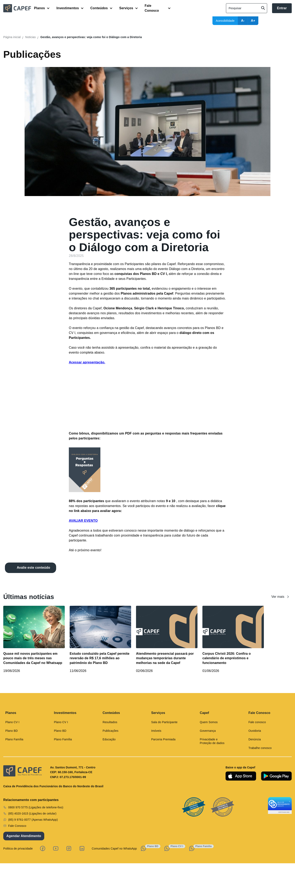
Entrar (282, 8)
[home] (18, 8)
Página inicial (12, 37)
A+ (253, 20)
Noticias (30, 37)
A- (242, 20)
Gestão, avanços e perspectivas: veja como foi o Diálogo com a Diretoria (91, 37)
